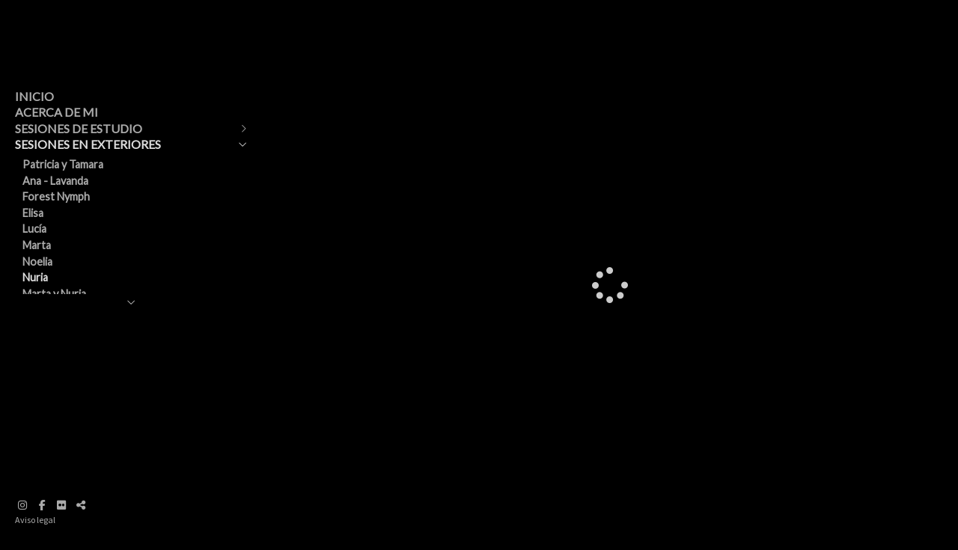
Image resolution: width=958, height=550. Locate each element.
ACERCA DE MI (56, 112)
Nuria (35, 277)
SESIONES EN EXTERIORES (88, 144)
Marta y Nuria (54, 293)
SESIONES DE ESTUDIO (78, 128)
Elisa (32, 213)
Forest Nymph (56, 196)
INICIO (34, 96)
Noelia (37, 261)
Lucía (34, 228)
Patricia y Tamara (62, 164)
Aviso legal (35, 519)
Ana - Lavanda (55, 180)
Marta (36, 245)
